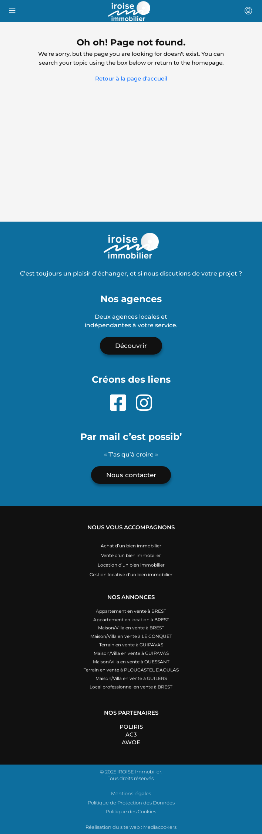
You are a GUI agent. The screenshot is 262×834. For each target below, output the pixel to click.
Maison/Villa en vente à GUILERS (131, 678)
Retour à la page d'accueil (131, 78)
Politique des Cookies (131, 811)
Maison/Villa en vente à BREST (131, 627)
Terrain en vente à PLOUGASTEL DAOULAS (131, 670)
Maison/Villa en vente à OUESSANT (131, 661)
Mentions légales (131, 793)
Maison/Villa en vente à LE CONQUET (131, 636)
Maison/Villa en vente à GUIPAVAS (131, 653)
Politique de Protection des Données (131, 803)
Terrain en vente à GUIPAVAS (131, 644)
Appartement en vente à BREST (131, 611)
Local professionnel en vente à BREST (131, 687)
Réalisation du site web (112, 827)
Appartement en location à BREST (131, 619)
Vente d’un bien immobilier (131, 555)
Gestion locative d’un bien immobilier (131, 574)
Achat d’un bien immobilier (131, 545)
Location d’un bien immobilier (131, 565)
